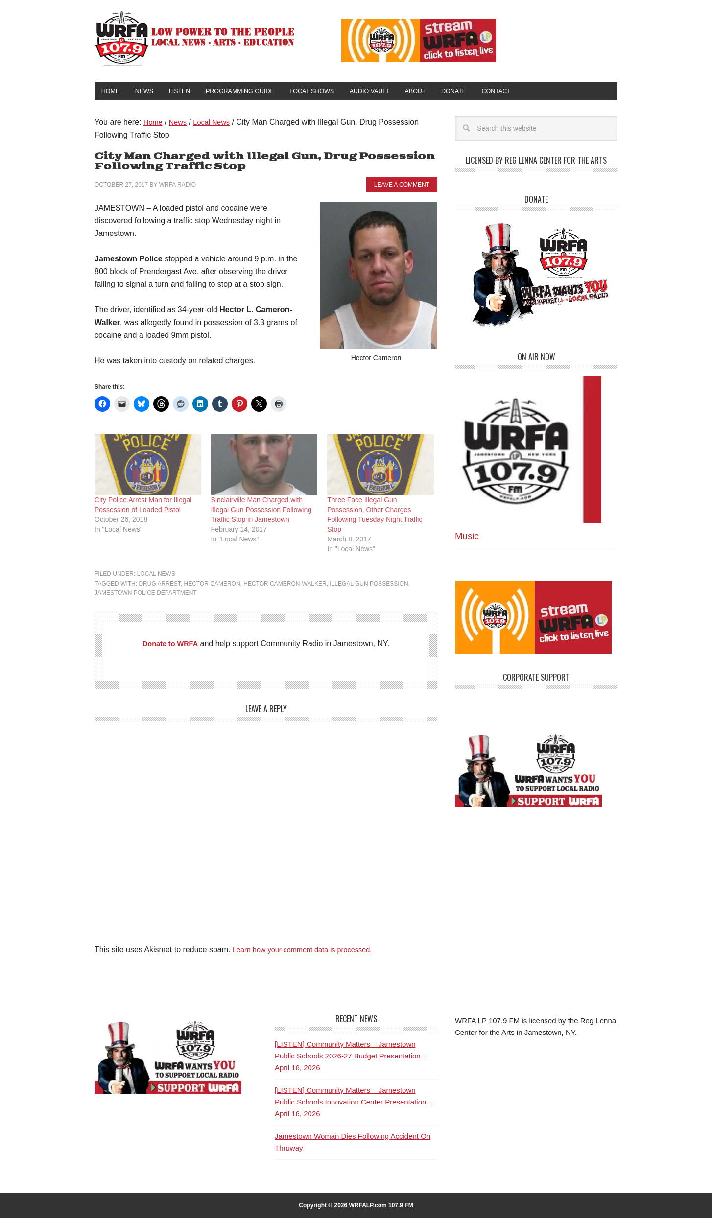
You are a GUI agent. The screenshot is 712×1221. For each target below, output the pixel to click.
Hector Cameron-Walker (284, 586)
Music (467, 539)
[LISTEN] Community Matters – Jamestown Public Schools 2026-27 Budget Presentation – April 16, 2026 (351, 1059)
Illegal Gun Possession (369, 586)
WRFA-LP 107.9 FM (196, 38)
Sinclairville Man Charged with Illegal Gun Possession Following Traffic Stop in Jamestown (261, 512)
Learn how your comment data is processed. (310, 952)
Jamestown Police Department (146, 595)
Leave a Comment (401, 187)
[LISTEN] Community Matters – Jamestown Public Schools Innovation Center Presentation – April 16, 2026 (353, 1105)
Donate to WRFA (170, 646)
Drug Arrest (159, 586)
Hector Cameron (212, 586)
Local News (156, 576)
